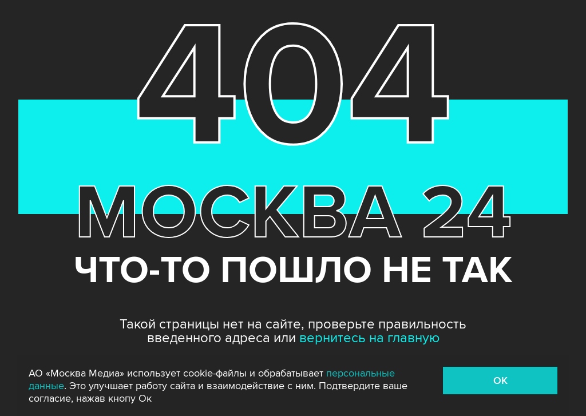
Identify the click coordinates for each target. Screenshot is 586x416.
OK (500, 380)
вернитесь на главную (369, 338)
